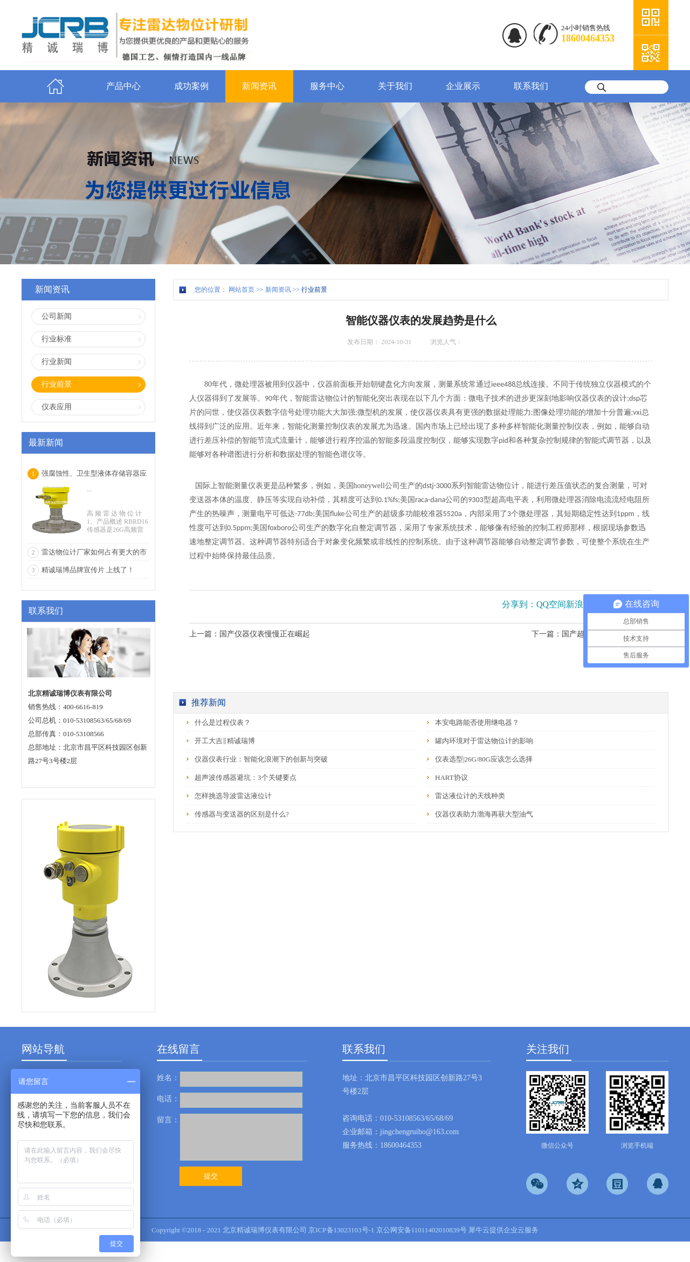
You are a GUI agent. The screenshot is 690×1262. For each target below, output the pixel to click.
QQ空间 (551, 604)
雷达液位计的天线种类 (470, 796)
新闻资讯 (278, 289)
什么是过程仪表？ (223, 722)
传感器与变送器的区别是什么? (242, 814)
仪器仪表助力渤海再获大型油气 (484, 814)
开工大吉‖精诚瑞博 (225, 741)
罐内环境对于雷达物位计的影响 (484, 741)
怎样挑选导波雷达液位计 (233, 796)
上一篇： (249, 634)
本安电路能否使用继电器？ (477, 722)
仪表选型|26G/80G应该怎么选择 (484, 759)
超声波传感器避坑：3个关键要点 (245, 777)
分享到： (519, 604)
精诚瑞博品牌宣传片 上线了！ (88, 570)
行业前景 (314, 289)
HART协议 (451, 777)
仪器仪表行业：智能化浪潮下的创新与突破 (261, 759)
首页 (55, 86)
